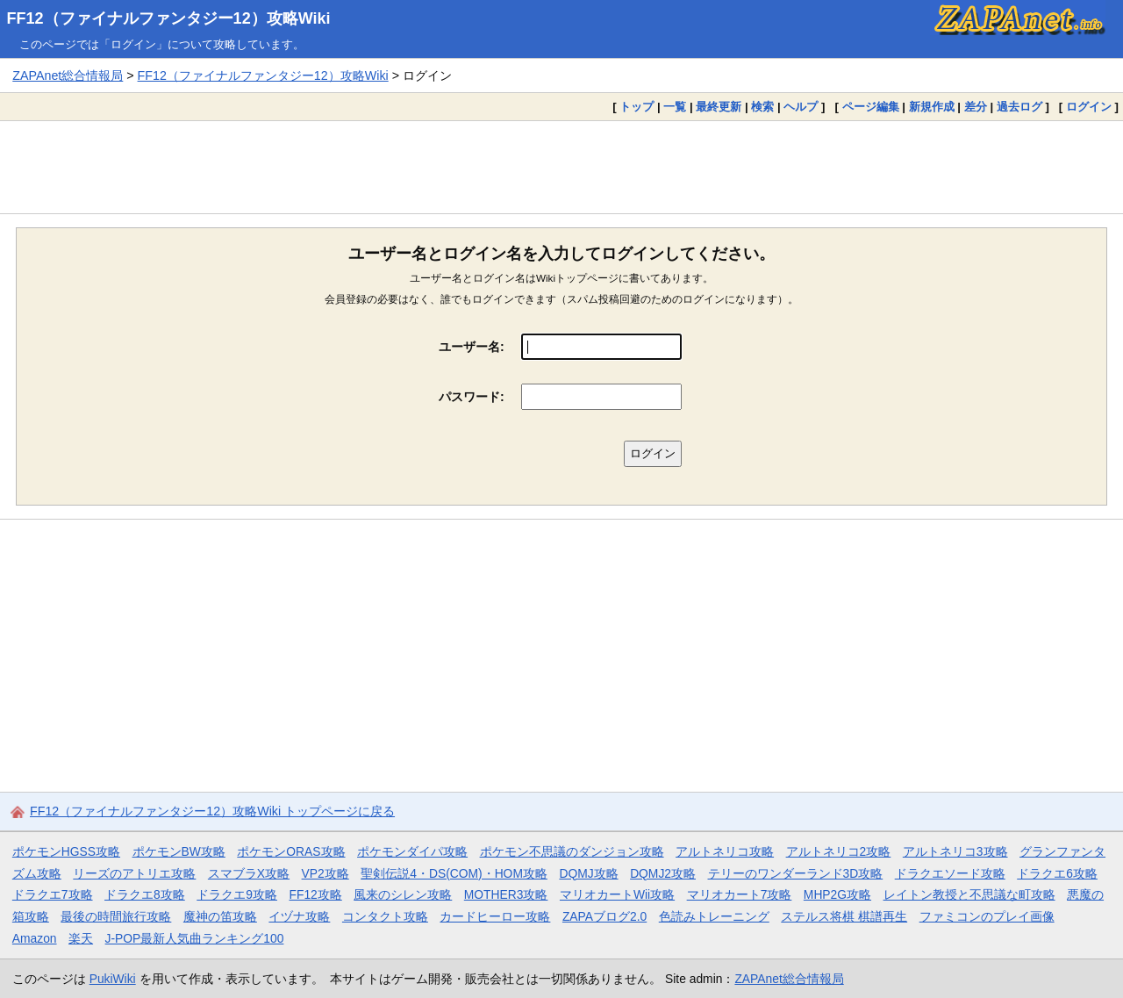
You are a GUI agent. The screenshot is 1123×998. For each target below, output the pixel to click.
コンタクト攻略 (385, 916)
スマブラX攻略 (249, 873)
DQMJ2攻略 (663, 873)
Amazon (34, 938)
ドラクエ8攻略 (144, 894)
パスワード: (471, 397)
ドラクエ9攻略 (237, 894)
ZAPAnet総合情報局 (67, 75)
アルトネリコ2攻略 (838, 851)
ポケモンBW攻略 (178, 851)
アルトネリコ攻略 (725, 851)
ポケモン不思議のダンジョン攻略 (572, 851)
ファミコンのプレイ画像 (987, 916)
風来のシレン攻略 (403, 894)
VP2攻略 (325, 873)
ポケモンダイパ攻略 (412, 851)
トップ (636, 106)
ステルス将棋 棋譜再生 (844, 916)
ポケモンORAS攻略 (291, 851)
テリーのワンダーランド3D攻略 (795, 873)
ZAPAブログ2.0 (604, 916)
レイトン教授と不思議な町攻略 (969, 894)
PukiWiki (112, 979)
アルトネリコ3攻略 (955, 851)
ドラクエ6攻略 (1057, 873)
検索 (762, 106)
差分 (975, 106)
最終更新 (718, 106)
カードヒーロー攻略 (495, 916)
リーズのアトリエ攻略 (134, 873)
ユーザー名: (471, 347)
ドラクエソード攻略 (950, 873)
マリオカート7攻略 (739, 894)
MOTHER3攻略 (506, 894)
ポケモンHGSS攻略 (66, 851)
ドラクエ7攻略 (52, 894)
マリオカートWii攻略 (617, 894)
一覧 (674, 106)
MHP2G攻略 (837, 894)
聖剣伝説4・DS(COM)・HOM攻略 (454, 873)
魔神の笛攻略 (220, 916)
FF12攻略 (315, 894)
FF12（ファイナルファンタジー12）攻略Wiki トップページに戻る (212, 811)
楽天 (80, 938)
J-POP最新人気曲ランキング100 (194, 938)
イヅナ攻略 (299, 916)
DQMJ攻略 (588, 873)
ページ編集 (870, 106)
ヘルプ (800, 106)
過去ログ (1019, 106)
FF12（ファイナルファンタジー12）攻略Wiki (169, 18)
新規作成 (932, 106)
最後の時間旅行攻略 (116, 916)
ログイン (1089, 106)
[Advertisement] (561, 166)
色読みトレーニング (714, 916)
